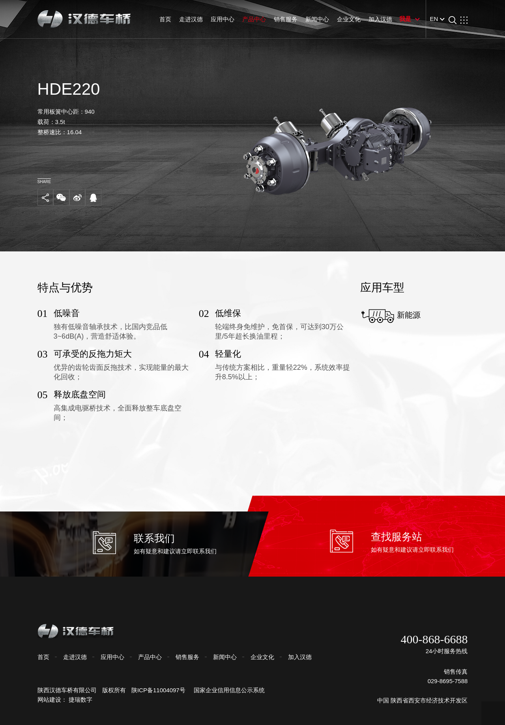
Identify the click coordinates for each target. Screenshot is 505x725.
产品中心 (251, 19)
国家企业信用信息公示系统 (229, 690)
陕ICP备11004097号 (162, 690)
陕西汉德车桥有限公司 (69, 690)
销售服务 (282, 19)
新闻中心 (314, 19)
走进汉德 (188, 19)
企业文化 (345, 19)
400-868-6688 (431, 639)
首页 (162, 19)
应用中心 (219, 19)
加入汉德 (377, 19)
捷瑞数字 (83, 699)
